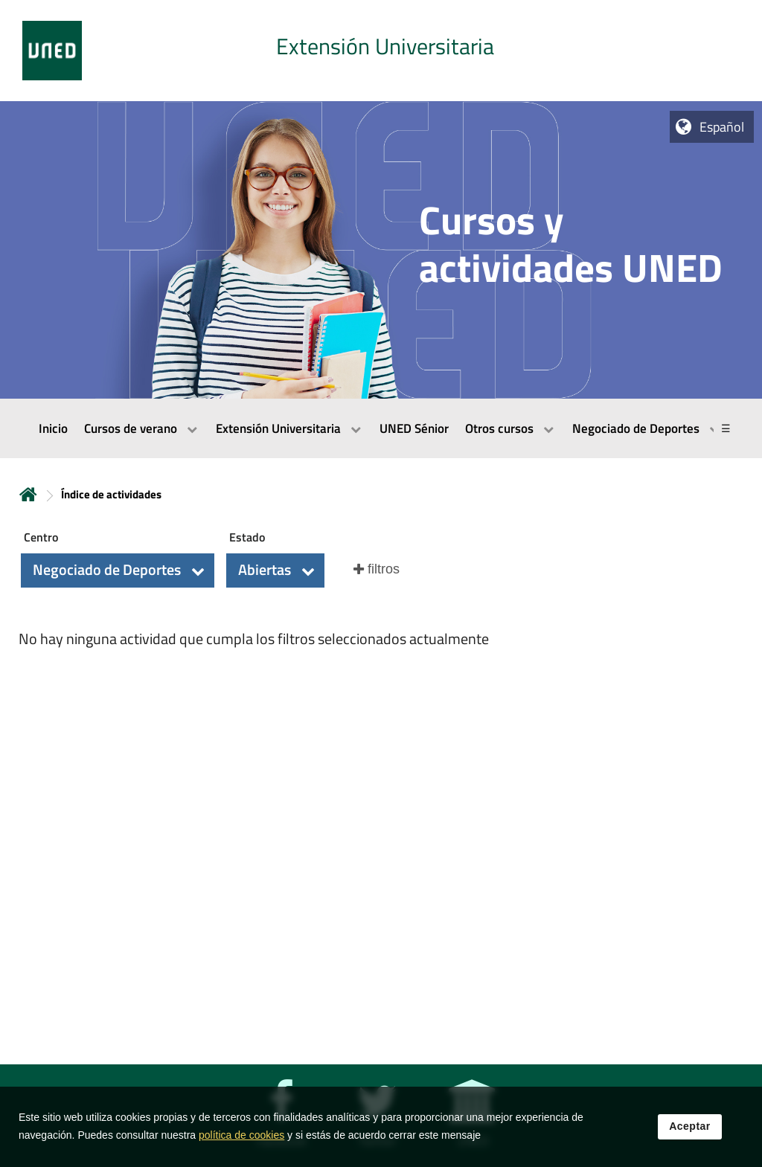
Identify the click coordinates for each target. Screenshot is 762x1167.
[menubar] (381, 428)
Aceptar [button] (690, 1129)
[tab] (381, 50)
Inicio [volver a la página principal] (28, 494)
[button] (118, 570)
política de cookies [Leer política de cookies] (241, 1138)
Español (721, 127)
